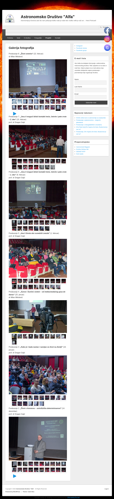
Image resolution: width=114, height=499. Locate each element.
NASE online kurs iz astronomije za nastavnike (91, 118)
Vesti (18, 38)
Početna (10, 38)
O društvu (27, 38)
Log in (107, 489)
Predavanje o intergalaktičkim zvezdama (89, 125)
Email (76, 94)
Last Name (78, 87)
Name (77, 79)
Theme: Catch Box (28, 492)
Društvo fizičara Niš (82, 149)
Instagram (79, 46)
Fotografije (38, 38)
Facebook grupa (81, 50)
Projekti (48, 38)
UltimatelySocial (73, 497)
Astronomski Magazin (83, 147)
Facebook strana (81, 48)
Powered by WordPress (12, 492)
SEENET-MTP (80, 151)
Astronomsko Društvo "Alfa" (48, 17)
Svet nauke (79, 154)
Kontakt (57, 38)
